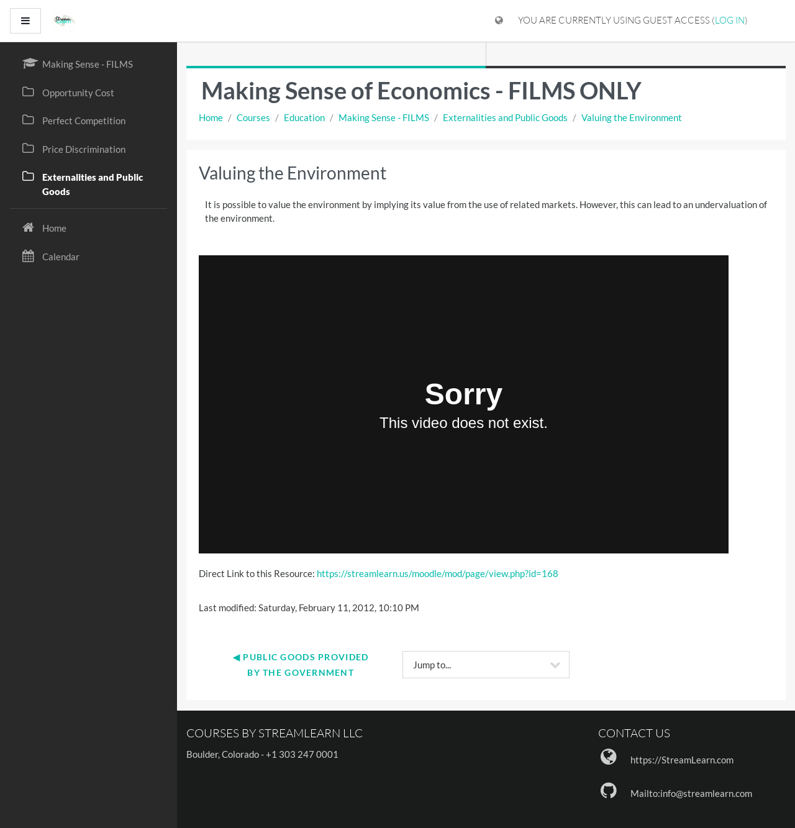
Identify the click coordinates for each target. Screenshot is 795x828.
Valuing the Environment (631, 117)
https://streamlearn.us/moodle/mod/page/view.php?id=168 (437, 573)
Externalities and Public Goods (505, 117)
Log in (730, 20)
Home (211, 117)
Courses (253, 117)
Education (304, 117)
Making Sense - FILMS (383, 117)
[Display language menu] (499, 21)
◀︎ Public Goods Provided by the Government (302, 665)
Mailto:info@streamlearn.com (691, 793)
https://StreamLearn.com (682, 759)
